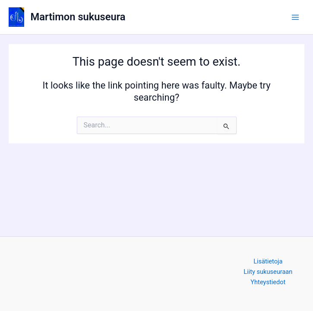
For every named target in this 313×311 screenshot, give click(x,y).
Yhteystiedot (267, 282)
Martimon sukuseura (78, 17)
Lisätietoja (267, 261)
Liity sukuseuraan (267, 272)
